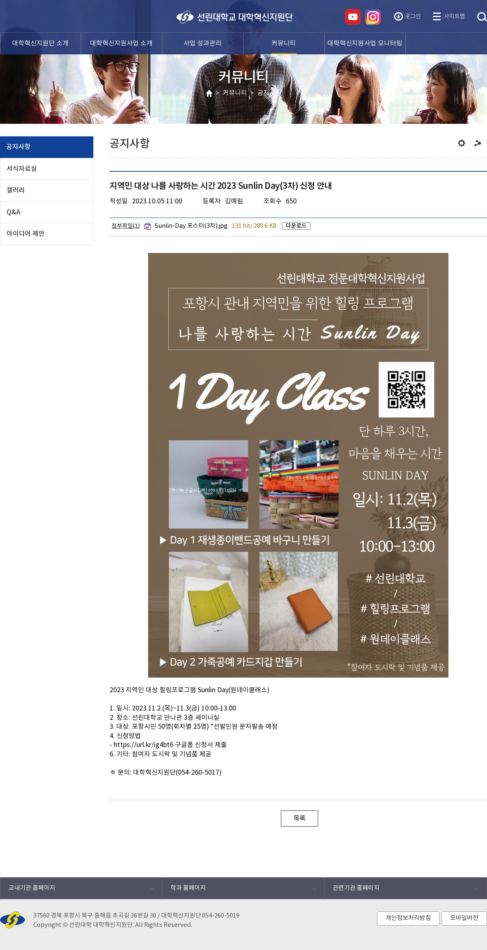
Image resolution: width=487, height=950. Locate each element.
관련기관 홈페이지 (401, 890)
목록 (299, 818)
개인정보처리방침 (408, 918)
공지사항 (269, 93)
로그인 (413, 16)
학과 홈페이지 (239, 890)
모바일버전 (464, 918)
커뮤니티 (235, 93)
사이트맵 (454, 16)
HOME (209, 93)
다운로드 (296, 225)
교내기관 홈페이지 (77, 890)
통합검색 (482, 17)
